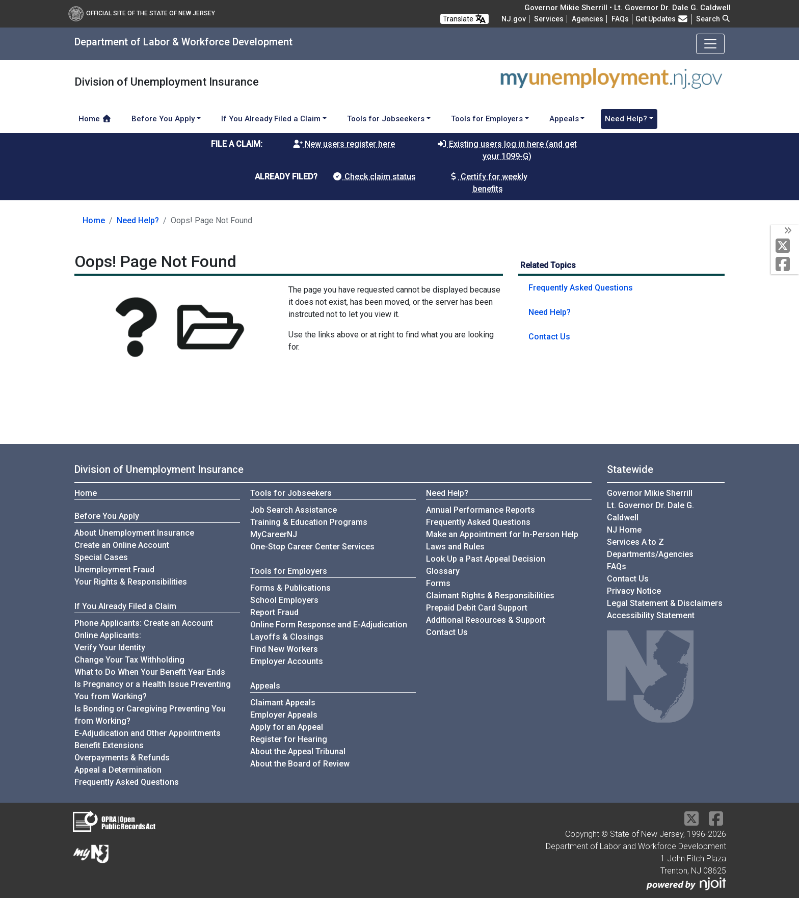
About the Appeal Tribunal (297, 751)
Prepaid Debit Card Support (476, 608)
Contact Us (549, 336)
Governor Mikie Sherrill (650, 493)
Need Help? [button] (626, 118)
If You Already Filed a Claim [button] (271, 118)
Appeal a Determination (118, 770)
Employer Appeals (283, 715)
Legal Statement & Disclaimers (665, 603)
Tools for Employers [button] (487, 118)
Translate (464, 18)
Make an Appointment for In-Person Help (502, 534)
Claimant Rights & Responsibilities (490, 595)
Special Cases (101, 557)
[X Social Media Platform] (785, 246)
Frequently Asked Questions (580, 288)
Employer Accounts (286, 661)
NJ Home (624, 530)
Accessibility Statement (651, 615)
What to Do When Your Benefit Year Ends (149, 672)
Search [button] (713, 19)
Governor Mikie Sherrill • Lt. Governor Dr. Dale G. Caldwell (627, 7)
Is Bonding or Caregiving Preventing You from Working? (150, 715)
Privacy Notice (634, 591)
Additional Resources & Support (485, 620)
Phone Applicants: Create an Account (143, 623)
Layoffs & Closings (287, 637)
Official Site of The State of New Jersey (141, 13)
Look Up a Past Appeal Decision (485, 559)
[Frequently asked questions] (620, 19)
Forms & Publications (290, 588)
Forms (438, 583)
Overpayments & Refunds (122, 757)
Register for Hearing (288, 739)
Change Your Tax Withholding (129, 660)
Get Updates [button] (661, 19)
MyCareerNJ (273, 534)
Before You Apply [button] (163, 118)
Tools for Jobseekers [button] (385, 118)
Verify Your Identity (109, 647)
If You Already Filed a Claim (125, 606)
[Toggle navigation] (710, 44)
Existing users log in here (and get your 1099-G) (507, 150)
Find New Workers (284, 649)
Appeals (265, 686)
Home (95, 118)
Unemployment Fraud (114, 569)
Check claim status (374, 176)
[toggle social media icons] (787, 231)
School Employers (284, 600)
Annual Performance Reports (480, 510)
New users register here (343, 144)
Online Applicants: (107, 635)
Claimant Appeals (282, 702)
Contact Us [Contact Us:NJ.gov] (628, 579)
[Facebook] (785, 265)
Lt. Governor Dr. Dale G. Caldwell (650, 511)
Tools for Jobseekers (291, 493)
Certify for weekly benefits (487, 183)
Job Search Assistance (293, 510)
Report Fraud (274, 612)
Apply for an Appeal (286, 727)
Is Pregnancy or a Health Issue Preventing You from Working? (152, 690)
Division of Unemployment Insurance (159, 469)
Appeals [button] (564, 118)
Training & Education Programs (308, 522)
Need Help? (138, 220)
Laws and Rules (455, 546)
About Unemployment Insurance (134, 533)
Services (549, 19)
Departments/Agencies (650, 554)
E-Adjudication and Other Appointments (147, 733)
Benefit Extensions (109, 745)
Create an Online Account (121, 545)
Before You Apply (106, 516)
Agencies (587, 19)
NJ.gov (513, 19)
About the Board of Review (300, 764)
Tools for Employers (288, 571)
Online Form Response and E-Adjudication (328, 624)
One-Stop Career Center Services (312, 546)
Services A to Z (635, 542)
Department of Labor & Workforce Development (183, 42)
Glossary (443, 571)
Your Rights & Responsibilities (130, 582)
